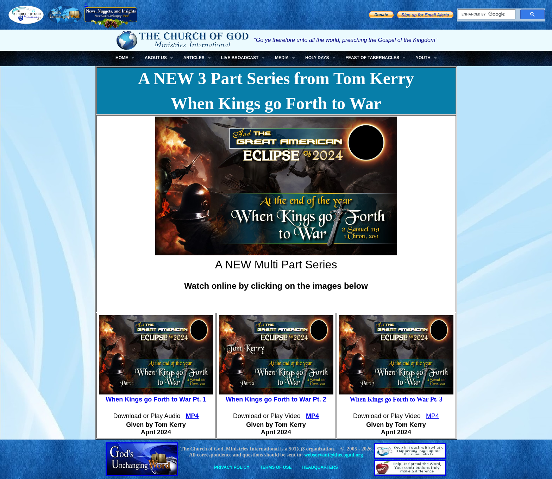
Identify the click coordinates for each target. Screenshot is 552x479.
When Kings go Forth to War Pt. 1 (156, 399)
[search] (486, 14)
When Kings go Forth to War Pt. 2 (276, 399)
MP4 (192, 415)
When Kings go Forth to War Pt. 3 (396, 399)
